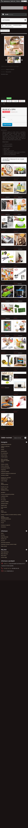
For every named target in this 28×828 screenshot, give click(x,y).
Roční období (4, 507)
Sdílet (9, 101)
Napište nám (13, 1)
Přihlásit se (18, 1)
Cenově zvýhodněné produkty (7, 494)
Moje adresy (3, 555)
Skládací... (16, 375)
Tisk (4, 103)
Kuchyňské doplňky (5, 467)
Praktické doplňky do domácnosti (8, 473)
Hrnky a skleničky (5, 466)
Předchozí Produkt (5, 30)
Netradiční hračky (5, 517)
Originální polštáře (5, 471)
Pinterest (22, 101)
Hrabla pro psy (4, 479)
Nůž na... (3, 427)
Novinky (3, 535)
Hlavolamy (3, 520)
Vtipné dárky (4, 512)
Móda (2, 483)
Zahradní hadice (4, 503)
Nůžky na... (3, 264)
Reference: (3, 69)
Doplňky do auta (4, 486)
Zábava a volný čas (5, 446)
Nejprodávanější (4, 536)
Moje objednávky (5, 551)
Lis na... (3, 195)
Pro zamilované (4, 453)
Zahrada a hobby (4, 475)
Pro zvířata (3, 499)
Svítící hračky (4, 455)
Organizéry (3, 469)
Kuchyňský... (4, 178)
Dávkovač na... (4, 410)
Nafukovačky (4, 451)
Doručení (3, 540)
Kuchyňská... (17, 230)
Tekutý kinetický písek (6, 519)
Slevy (2, 533)
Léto (2, 508)
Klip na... (16, 282)
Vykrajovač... (4, 368)
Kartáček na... (17, 212)
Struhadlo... (4, 316)
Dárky (2, 510)
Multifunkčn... (17, 334)
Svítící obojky (4, 480)
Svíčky (2, 461)
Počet (3, 117)
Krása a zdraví (4, 488)
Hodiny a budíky (4, 464)
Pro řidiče (3, 498)
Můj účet (4, 549)
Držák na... (3, 247)
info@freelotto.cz (10, 571)
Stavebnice (3, 526)
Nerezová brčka (5, 212)
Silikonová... (16, 178)
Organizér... (16, 195)
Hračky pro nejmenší (5, 525)
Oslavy (2, 449)
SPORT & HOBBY (5, 501)
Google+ (15, 101)
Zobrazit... (16, 316)
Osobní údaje (4, 557)
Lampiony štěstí (4, 496)
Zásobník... (3, 351)
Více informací (4, 130)
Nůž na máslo (17, 247)
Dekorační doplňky (5, 460)
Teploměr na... (17, 264)
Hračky (2, 447)
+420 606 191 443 (15, 568)
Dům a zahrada (4, 459)
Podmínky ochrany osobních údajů (8, 544)
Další (22, 60)
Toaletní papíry (4, 456)
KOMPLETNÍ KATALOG (6, 444)
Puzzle (2, 522)
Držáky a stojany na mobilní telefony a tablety (11, 514)
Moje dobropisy (4, 553)
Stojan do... (16, 368)
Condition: (3, 71)
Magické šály (4, 505)
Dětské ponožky (4, 484)
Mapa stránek (4, 546)
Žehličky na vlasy (5, 490)
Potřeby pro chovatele (6, 477)
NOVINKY (3, 492)
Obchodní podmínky (5, 542)
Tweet (4, 101)
